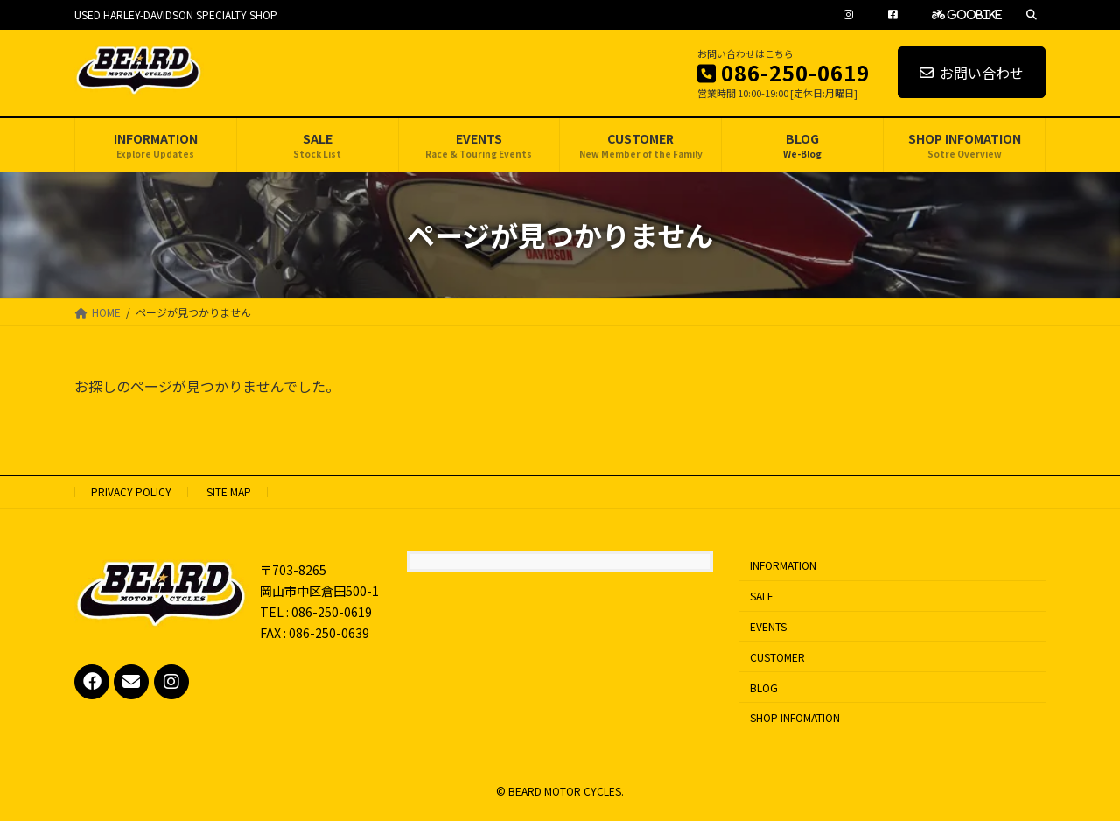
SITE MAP (228, 491)
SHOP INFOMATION (795, 717)
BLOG (764, 686)
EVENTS (768, 626)
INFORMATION (783, 565)
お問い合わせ (972, 72)
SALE (762, 595)
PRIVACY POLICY (131, 491)
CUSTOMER (777, 656)
